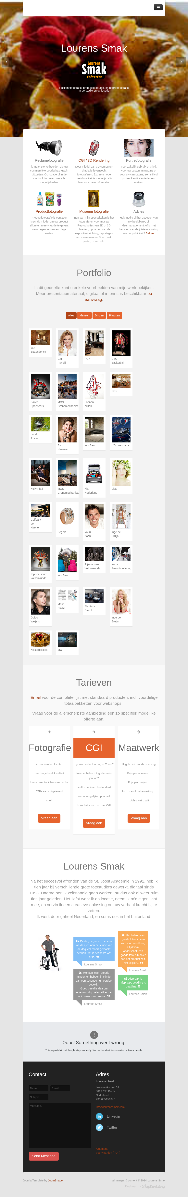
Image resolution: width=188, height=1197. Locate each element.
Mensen (84, 315)
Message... (60, 1125)
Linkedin (108, 1116)
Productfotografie (49, 211)
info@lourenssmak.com (110, 1107)
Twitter (106, 1127)
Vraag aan (49, 818)
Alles (71, 315)
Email (35, 697)
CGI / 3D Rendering (93, 160)
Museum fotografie (94, 211)
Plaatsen (114, 315)
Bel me (150, 233)
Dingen (99, 315)
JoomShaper (56, 1180)
